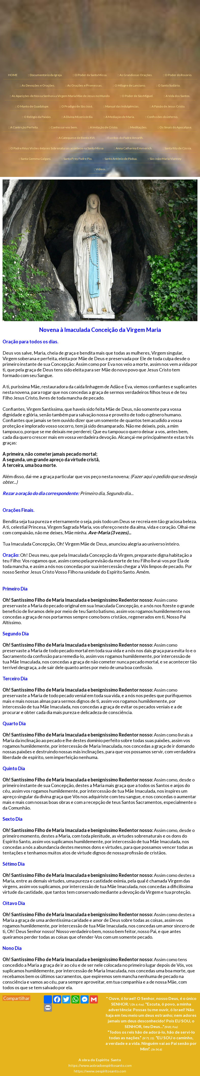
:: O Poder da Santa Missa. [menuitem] (90, 75)
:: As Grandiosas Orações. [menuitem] (135, 75)
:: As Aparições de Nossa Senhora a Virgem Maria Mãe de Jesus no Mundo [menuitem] (60, 96)
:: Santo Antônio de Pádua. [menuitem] (119, 159)
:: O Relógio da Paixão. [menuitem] (36, 117)
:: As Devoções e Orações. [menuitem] (37, 85)
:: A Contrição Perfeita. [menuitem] (23, 127)
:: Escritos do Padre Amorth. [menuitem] (124, 138)
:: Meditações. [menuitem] (137, 127)
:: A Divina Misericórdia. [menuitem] (77, 117)
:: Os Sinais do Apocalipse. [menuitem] (174, 127)
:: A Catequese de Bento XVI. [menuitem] (76, 138)
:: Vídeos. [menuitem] (100, 169)
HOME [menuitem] (13, 75)
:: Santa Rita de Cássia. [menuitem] (177, 148)
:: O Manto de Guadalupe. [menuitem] (32, 106)
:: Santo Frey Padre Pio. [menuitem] (76, 159)
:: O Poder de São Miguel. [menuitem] (136, 96)
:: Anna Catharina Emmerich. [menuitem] (133, 148)
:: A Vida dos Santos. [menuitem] (177, 96)
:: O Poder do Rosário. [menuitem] (177, 75)
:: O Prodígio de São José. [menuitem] (76, 106)
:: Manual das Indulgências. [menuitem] (121, 106)
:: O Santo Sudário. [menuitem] (168, 85)
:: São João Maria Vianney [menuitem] (164, 159)
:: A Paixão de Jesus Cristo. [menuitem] (167, 106)
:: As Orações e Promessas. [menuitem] (83, 85)
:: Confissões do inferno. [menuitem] (161, 117)
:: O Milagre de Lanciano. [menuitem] (129, 85)
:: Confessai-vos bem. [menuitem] (63, 127)
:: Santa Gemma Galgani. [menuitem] (35, 159)
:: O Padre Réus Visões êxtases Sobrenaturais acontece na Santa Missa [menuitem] (55, 148)
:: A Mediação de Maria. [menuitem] (119, 117)
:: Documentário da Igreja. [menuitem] (45, 75)
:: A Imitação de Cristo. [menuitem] (103, 127)
